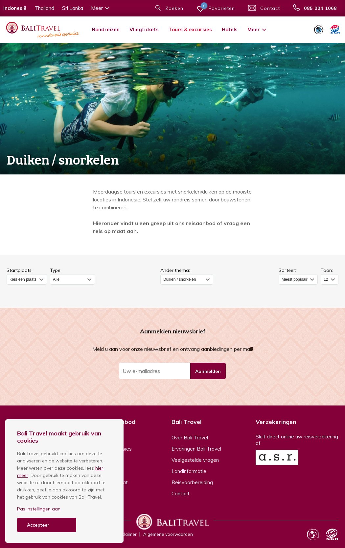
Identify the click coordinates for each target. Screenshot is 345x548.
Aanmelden (208, 371)
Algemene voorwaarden (168, 534)
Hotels (230, 29)
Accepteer (38, 525)
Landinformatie (189, 471)
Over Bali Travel (190, 437)
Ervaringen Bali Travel (196, 449)
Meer (257, 29)
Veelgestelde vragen (195, 460)
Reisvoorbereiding (192, 482)
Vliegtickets (144, 29)
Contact (181, 493)
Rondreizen (106, 29)
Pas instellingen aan (38, 509)
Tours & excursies (190, 29)
